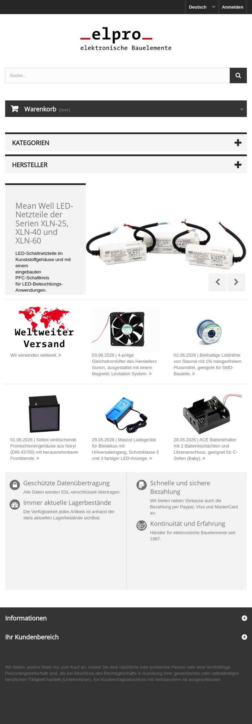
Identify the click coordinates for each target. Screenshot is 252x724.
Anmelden (232, 7)
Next (236, 282)
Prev (217, 282)
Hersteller (29, 165)
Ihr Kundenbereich (32, 637)
